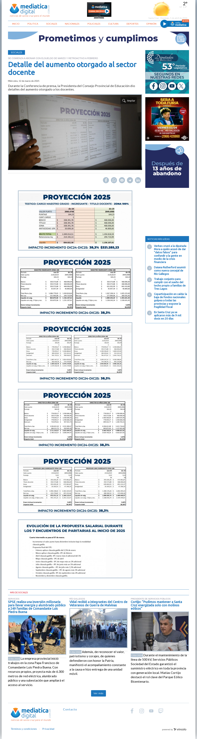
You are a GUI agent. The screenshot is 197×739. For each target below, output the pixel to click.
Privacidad (48, 728)
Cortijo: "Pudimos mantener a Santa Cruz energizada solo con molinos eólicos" (156, 605)
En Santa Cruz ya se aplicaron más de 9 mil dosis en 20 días (167, 315)
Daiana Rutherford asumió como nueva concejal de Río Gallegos (170, 270)
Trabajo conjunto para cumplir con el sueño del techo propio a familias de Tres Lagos (170, 283)
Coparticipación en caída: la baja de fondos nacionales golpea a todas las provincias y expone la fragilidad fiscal (170, 300)
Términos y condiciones (24, 728)
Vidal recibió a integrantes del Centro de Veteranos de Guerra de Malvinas (98, 603)
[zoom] (75, 132)
